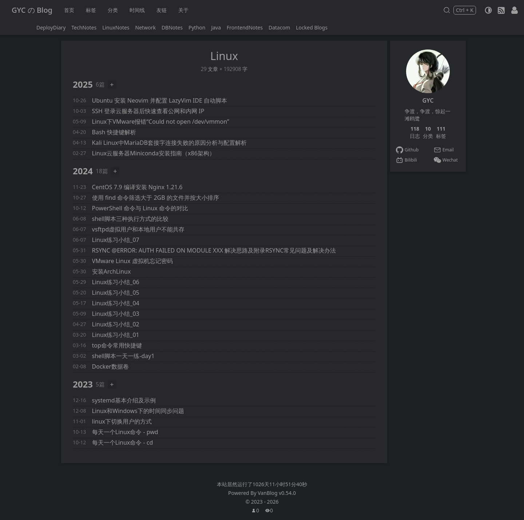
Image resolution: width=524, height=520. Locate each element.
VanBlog (277, 492)
